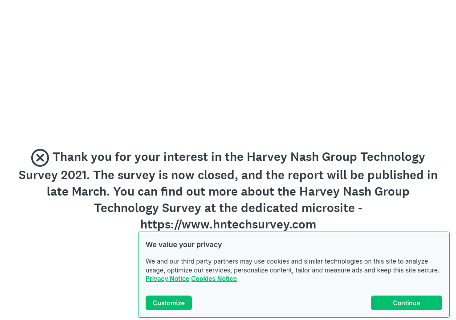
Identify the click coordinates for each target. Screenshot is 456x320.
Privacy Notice (167, 278)
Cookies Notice (214, 278)
